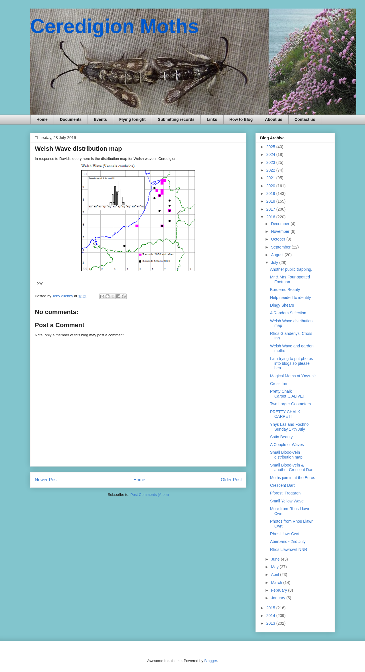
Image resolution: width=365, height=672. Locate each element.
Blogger (210, 661)
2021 (271, 178)
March (277, 582)
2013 (271, 623)
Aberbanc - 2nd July (288, 541)
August (277, 254)
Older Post (231, 479)
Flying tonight (132, 119)
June (276, 559)
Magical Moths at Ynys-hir (293, 376)
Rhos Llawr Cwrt (284, 534)
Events (100, 119)
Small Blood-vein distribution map (286, 454)
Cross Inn (278, 383)
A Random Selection (288, 313)
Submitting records (176, 119)
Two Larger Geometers (290, 404)
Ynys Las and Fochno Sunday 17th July (289, 426)
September (281, 247)
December (280, 223)
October (278, 239)
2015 (271, 608)
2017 (271, 209)
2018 (271, 201)
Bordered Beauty (285, 289)
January (278, 598)
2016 (271, 217)
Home (42, 119)
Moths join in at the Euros (292, 477)
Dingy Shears (282, 305)
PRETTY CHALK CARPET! (285, 414)
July (275, 262)
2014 (271, 615)
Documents (71, 119)
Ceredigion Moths (114, 26)
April (275, 574)
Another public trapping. (291, 269)
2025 (271, 146)
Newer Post (46, 479)
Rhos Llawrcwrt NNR (288, 549)
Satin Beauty (281, 437)
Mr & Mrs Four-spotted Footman (290, 279)
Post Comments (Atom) (149, 494)
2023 (271, 162)
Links (212, 119)
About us (273, 119)
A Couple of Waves (287, 444)
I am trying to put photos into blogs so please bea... (291, 363)
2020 (271, 186)
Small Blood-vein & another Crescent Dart (292, 467)
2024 (271, 154)
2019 (271, 193)
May (275, 567)
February (279, 590)
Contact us (305, 119)
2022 (271, 170)
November (280, 231)
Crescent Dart (282, 485)
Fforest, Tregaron (285, 493)
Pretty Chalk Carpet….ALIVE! (287, 393)
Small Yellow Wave (287, 501)
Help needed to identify (290, 297)
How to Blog (241, 119)
